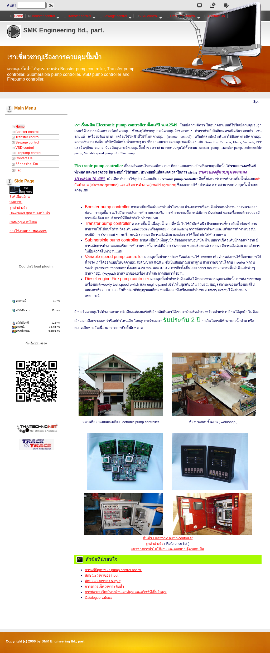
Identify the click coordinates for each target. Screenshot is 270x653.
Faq (16, 170)
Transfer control (79, 16)
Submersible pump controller (112, 240)
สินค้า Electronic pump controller (167, 538)
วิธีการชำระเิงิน (25, 164)
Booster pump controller (108, 207)
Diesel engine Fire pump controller (117, 278)
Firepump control (183, 16)
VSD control (149, 16)
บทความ (15, 202)
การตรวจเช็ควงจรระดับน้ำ (104, 586)
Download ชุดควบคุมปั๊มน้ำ (29, 213)
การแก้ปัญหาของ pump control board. (113, 570)
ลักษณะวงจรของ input (101, 575)
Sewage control (115, 16)
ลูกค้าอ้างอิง (18, 208)
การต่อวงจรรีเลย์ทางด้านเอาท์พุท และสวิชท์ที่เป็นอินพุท (126, 592)
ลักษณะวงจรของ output (102, 581)
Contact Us (215, 16)
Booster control (43, 16)
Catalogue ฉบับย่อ (23, 222)
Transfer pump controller (108, 223)
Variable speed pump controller (114, 256)
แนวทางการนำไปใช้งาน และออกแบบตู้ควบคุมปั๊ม (167, 549)
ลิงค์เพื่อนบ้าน (19, 197)
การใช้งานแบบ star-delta (28, 231)
